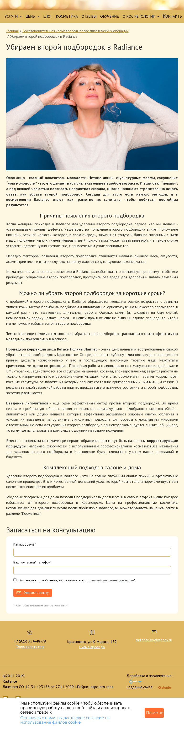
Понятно (154, 713)
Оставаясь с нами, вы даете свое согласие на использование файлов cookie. (65, 720)
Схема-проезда (92, 646)
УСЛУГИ (13, 16)
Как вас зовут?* (24, 544)
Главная (12, 30)
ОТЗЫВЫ (89, 16)
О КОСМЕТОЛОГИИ (141, 16)
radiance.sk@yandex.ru (154, 639)
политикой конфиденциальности (110, 580)
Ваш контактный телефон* (32, 562)
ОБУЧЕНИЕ (109, 16)
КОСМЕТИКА (67, 16)
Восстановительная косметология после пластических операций (75, 30)
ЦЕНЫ (32, 16)
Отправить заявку (36, 592)
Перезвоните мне (30, 646)
